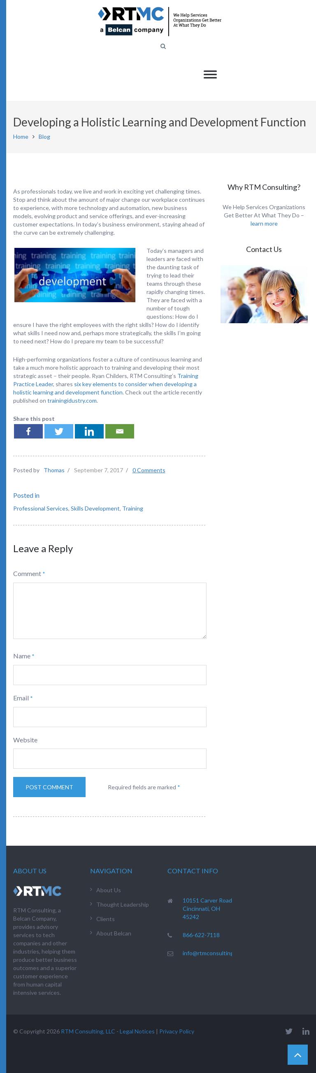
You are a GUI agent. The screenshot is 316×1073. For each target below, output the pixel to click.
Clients (105, 918)
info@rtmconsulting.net (213, 952)
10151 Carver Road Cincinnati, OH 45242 (207, 908)
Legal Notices (137, 1031)
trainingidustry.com (72, 400)
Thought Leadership (122, 904)
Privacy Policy (176, 1031)
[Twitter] (58, 431)
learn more (264, 223)
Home (20, 136)
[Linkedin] (89, 431)
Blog (44, 136)
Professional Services (40, 508)
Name (21, 656)
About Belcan (113, 933)
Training (132, 508)
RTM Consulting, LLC (88, 1031)
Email (21, 698)
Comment (27, 573)
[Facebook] (28, 431)
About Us (108, 889)
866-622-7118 (201, 934)
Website (25, 740)
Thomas (54, 470)
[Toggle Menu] (210, 74)
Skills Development (95, 508)
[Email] (119, 431)
